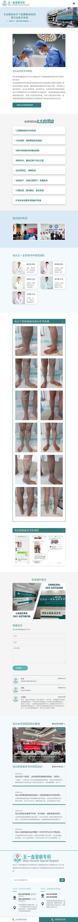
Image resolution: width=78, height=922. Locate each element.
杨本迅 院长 (31, 264)
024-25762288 (51, 897)
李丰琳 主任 (59, 279)
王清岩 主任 (31, 294)
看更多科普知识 (58, 767)
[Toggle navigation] (74, 3)
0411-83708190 (24, 899)
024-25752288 (51, 894)
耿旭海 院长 (59, 264)
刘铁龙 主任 (31, 279)
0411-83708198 (24, 894)
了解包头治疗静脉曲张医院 (27, 105)
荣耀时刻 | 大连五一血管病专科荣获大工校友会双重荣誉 (34, 757)
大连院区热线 (19, 919)
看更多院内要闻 (58, 724)
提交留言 (20, 668)
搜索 (62, 880)
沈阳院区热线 (58, 919)
